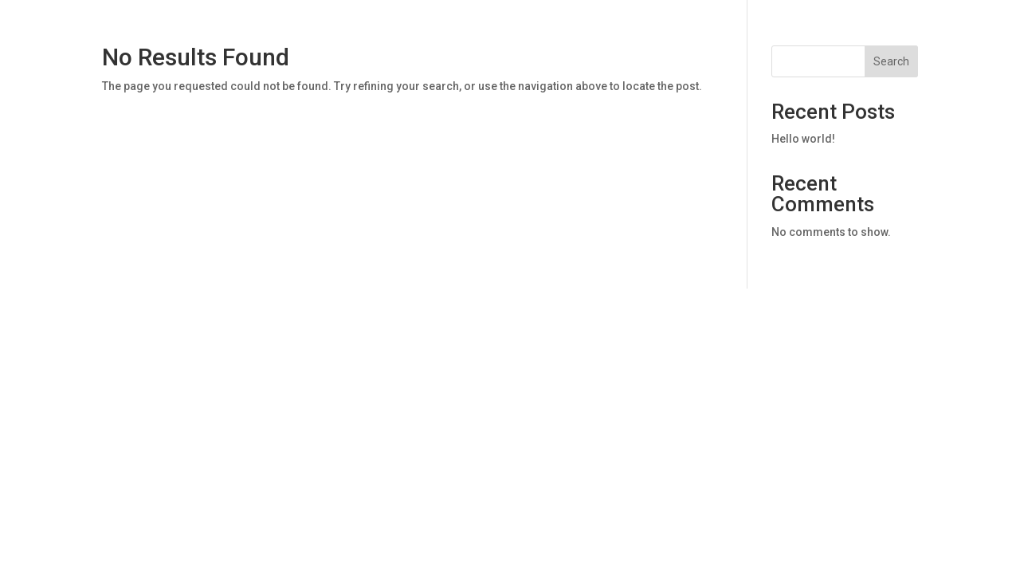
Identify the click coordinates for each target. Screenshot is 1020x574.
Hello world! (803, 138)
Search (891, 61)
